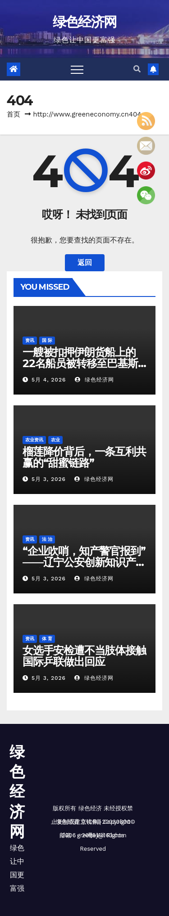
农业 (55, 439)
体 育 (47, 638)
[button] (137, 69)
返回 (85, 262)
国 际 (47, 340)
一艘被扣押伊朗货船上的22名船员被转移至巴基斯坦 (80, 363)
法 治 (47, 539)
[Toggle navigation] (77, 69)
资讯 (29, 340)
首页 (13, 114)
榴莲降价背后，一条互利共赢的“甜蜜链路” (84, 457)
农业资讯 (34, 439)
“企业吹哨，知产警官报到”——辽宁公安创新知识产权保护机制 (84, 562)
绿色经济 (90, 808)
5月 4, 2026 (49, 380)
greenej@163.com (102, 835)
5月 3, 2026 (49, 479)
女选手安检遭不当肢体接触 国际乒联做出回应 (84, 656)
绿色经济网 (85, 21)
